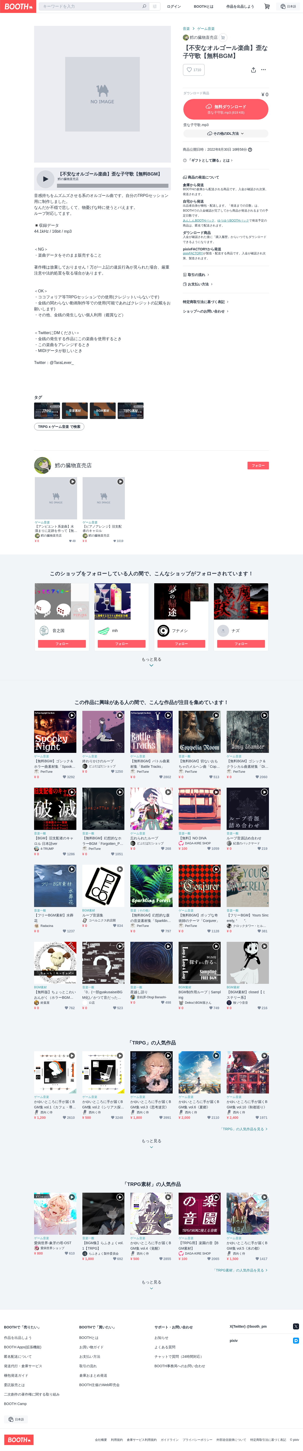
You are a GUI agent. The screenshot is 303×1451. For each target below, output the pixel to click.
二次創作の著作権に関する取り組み (32, 1394)
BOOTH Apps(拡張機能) (22, 1347)
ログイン (174, 6)
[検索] (144, 6)
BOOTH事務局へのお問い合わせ (179, 1366)
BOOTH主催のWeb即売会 (99, 1385)
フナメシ (180, 631)
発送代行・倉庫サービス (23, 1366)
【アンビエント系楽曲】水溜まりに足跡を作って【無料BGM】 (54, 529)
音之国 (58, 631)
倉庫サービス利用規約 (142, 1439)
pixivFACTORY (193, 253)
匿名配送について (18, 1357)
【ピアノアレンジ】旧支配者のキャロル (102, 529)
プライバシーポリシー (197, 1439)
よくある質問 (164, 1347)
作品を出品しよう (240, 6)
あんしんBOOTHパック (198, 220)
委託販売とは (14, 1385)
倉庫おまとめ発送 (93, 1375)
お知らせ (161, 1338)
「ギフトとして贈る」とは (209, 160)
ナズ (236, 631)
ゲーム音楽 (206, 29)
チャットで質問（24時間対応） (179, 1357)
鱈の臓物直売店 (73, 465)
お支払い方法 (198, 284)
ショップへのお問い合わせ (204, 311)
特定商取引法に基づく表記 (204, 302)
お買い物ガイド (91, 1347)
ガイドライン (170, 1439)
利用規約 (117, 1439)
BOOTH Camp (15, 1404)
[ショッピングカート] (267, 6)
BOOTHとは (203, 6)
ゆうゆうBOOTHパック (233, 220)
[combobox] (94, 6)
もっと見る (151, 663)
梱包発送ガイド (16, 1375)
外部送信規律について (231, 1439)
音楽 (186, 29)
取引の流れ (196, 275)
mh (115, 631)
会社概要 (101, 1439)
